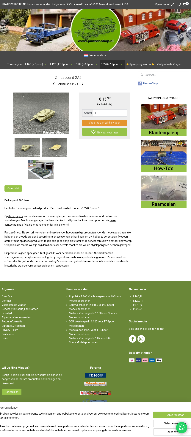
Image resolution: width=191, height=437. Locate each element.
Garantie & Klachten (13, 325)
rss (115, 430)
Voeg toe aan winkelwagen (104, 122)
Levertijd (7, 313)
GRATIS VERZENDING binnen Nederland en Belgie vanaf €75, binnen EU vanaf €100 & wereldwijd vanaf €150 (65, 4)
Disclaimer (8, 334)
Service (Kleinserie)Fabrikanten (20, 308)
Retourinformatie (12, 321)
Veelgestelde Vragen (169, 64)
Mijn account (165, 4)
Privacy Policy (10, 329)
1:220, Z (137, 308)
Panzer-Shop (148, 83)
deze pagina (15, 216)
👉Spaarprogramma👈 (140, 64)
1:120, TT (138, 300)
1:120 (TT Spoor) (61, 64)
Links (5, 338)
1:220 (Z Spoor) (112, 64)
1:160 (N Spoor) (36, 64)
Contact (6, 300)
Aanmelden (11, 391)
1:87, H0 (137, 304)
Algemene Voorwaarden (16, 317)
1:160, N (137, 296)
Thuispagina (14, 64)
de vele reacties (69, 245)
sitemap (108, 430)
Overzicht (13, 188)
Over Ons (7, 296)
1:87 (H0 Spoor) (87, 64)
